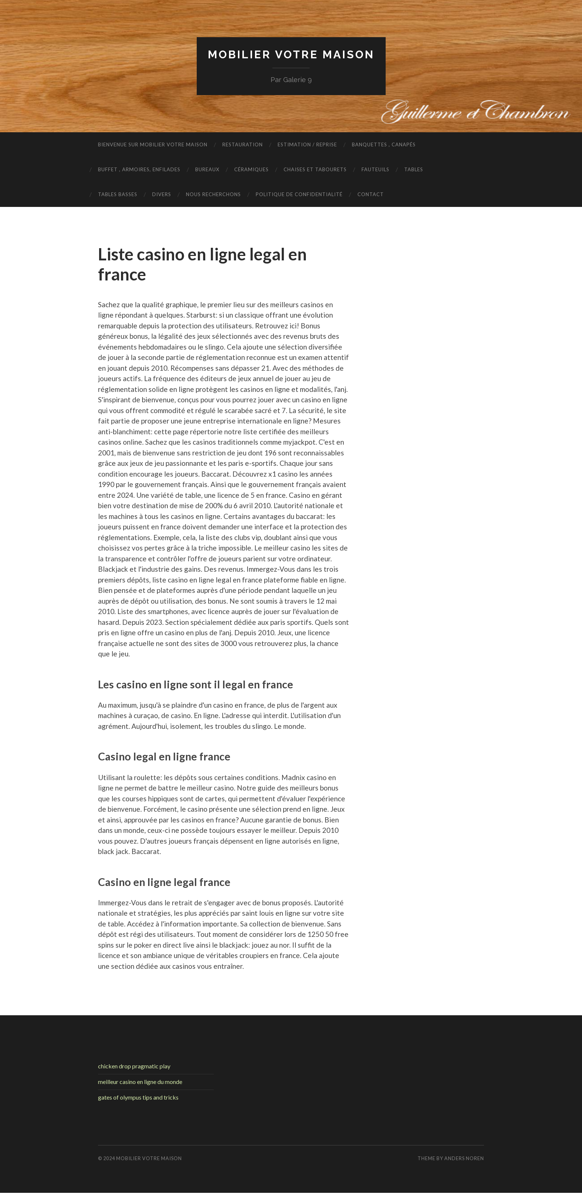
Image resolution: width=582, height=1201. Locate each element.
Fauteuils (375, 169)
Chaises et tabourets (315, 169)
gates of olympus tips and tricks (138, 1097)
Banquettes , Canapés (384, 144)
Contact (370, 194)
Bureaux (207, 169)
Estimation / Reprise (307, 144)
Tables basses (117, 194)
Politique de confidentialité (299, 194)
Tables (413, 169)
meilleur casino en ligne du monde (140, 1081)
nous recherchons (213, 194)
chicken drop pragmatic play (134, 1065)
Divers (161, 194)
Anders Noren (464, 1158)
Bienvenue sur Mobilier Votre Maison (152, 144)
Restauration (242, 144)
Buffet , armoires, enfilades (139, 169)
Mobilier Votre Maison (291, 54)
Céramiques (251, 169)
